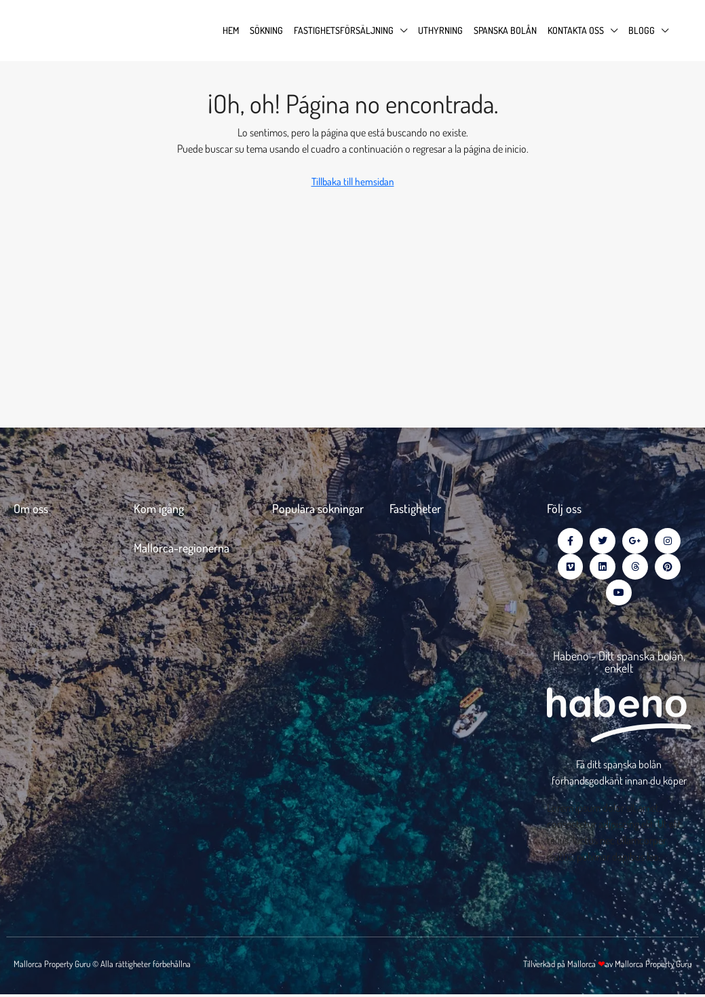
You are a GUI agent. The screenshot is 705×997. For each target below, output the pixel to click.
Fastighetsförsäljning (344, 30)
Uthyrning (440, 30)
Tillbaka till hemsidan (352, 181)
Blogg (641, 30)
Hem (231, 30)
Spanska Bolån (505, 30)
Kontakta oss (576, 30)
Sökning (266, 30)
